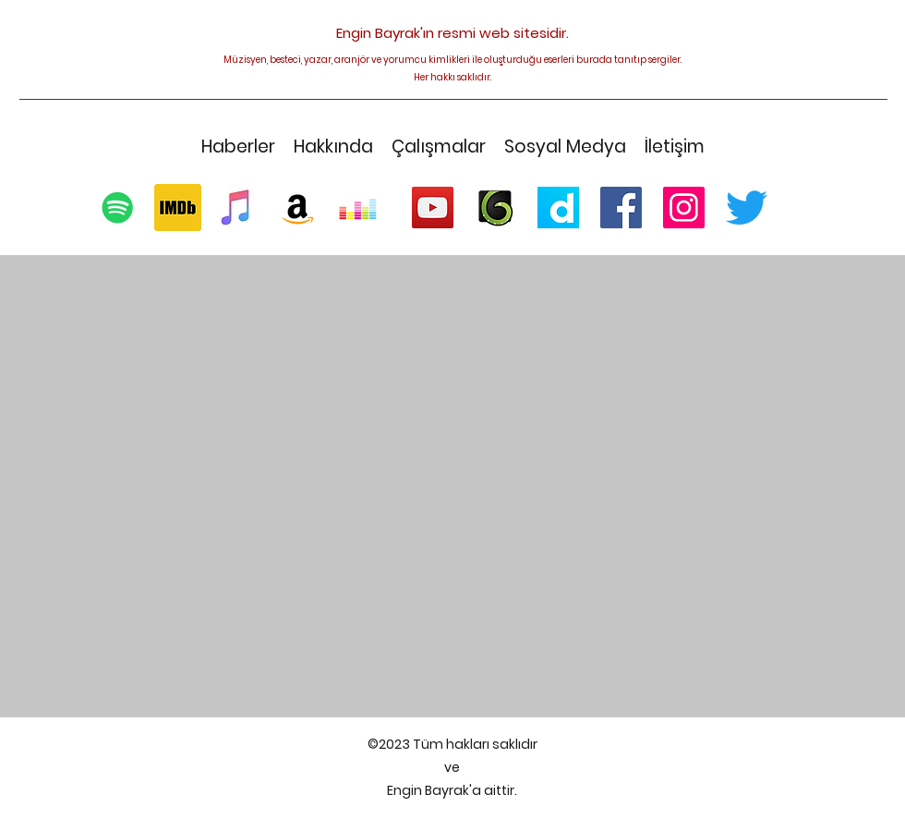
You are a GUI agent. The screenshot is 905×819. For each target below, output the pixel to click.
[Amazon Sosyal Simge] (297, 207)
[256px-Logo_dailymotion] (558, 207)
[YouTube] (432, 207)
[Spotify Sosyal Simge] (117, 207)
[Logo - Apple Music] (237, 207)
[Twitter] (746, 207)
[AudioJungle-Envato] (495, 207)
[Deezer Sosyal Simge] (357, 207)
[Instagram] (684, 207)
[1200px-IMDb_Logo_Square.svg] (177, 207)
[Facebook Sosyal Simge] (621, 207)
